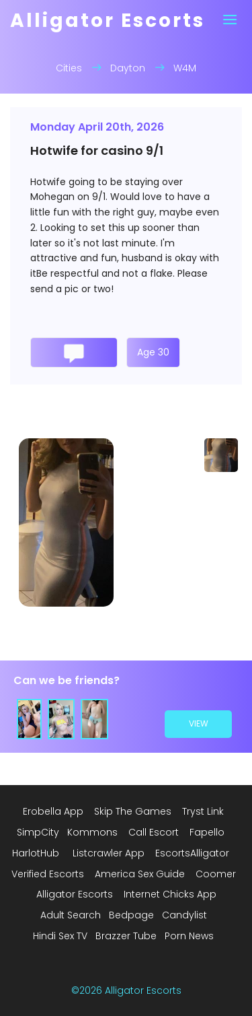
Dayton (127, 68)
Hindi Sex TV (60, 936)
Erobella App (53, 811)
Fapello (207, 832)
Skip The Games (132, 811)
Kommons (92, 832)
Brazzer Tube (126, 936)
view (198, 724)
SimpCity (38, 832)
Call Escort (153, 832)
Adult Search (70, 915)
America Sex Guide (140, 874)
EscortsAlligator (192, 853)
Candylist (184, 915)
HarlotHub (35, 853)
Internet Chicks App (170, 894)
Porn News (189, 936)
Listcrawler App (108, 853)
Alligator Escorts (74, 894)
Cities (69, 68)
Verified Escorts (47, 874)
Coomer (216, 874)
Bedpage (131, 915)
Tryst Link (203, 811)
